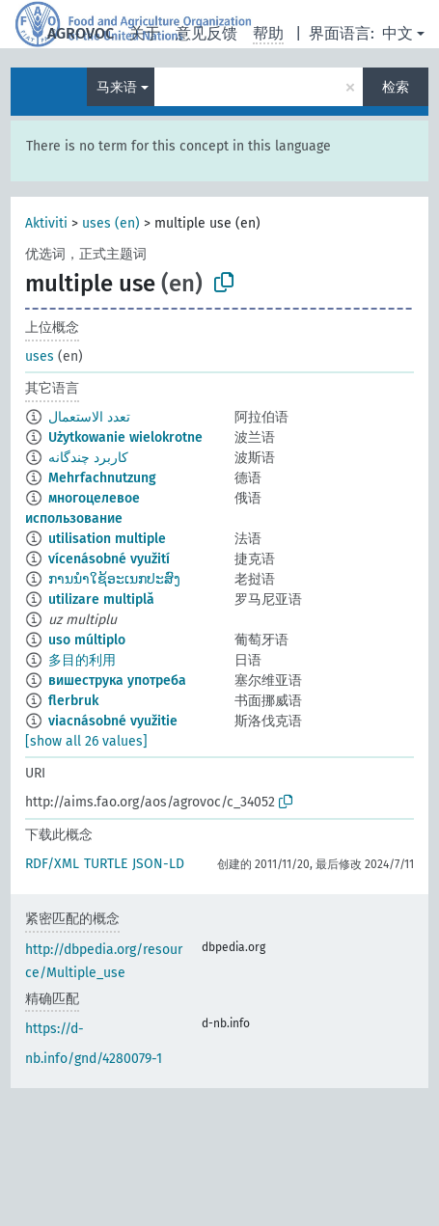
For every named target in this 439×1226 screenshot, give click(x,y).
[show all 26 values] (86, 741)
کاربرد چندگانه (88, 458)
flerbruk (73, 701)
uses (39, 356)
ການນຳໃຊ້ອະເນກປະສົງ (114, 579)
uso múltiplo (86, 640)
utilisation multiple (107, 539)
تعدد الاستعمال (89, 417)
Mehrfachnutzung (102, 478)
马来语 (116, 87)
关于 (144, 33)
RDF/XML (52, 864)
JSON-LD (158, 864)
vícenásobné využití (109, 559)
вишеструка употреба (117, 680)
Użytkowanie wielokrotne (125, 437)
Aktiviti (46, 223)
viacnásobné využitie (113, 721)
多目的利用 (82, 660)
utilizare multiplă (101, 599)
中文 (397, 33)
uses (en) (111, 223)
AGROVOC (80, 33)
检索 (395, 87)
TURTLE (105, 864)
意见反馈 (206, 33)
